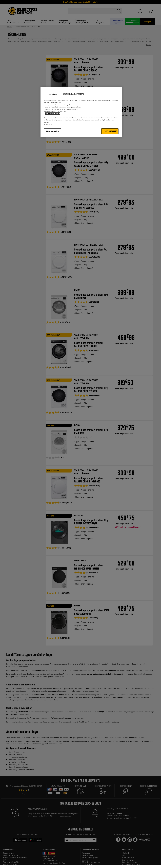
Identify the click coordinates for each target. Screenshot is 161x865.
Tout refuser (53, 94)
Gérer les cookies (52, 131)
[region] (81, 112)
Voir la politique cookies (52, 113)
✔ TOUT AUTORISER (110, 131)
